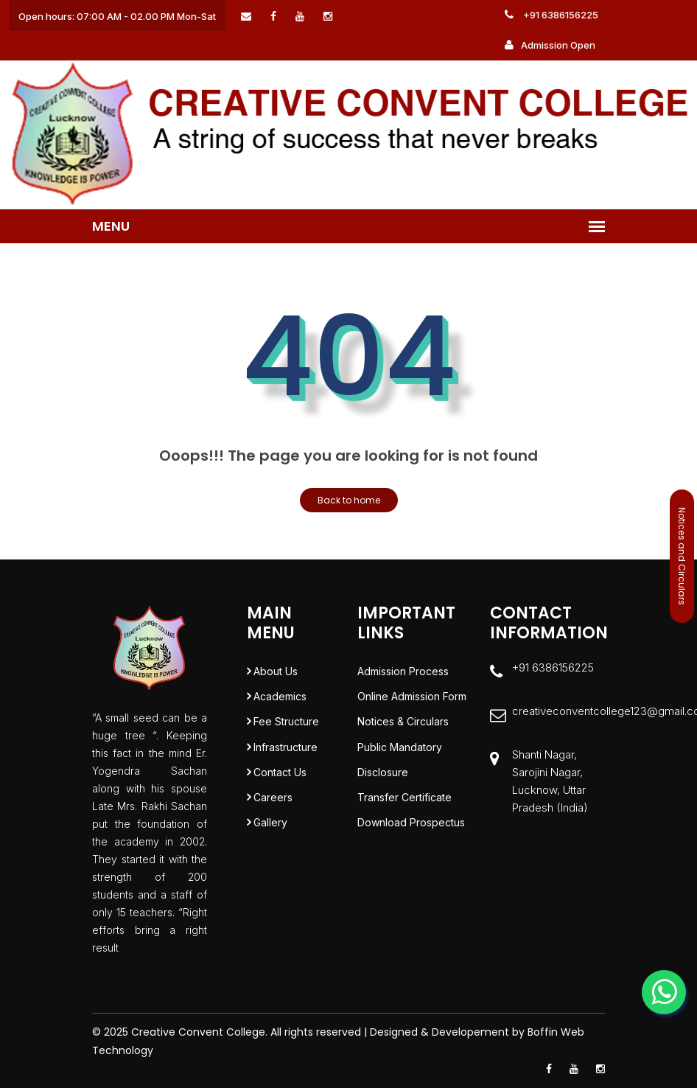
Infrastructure (285, 751)
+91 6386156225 (551, 15)
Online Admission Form (411, 698)
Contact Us (280, 778)
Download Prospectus (411, 831)
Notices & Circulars (403, 725)
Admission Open (550, 45)
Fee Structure (286, 725)
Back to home (349, 500)
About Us (275, 672)
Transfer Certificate (404, 804)
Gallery (270, 831)
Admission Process (403, 672)
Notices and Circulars (682, 556)
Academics (280, 698)
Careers (273, 804)
